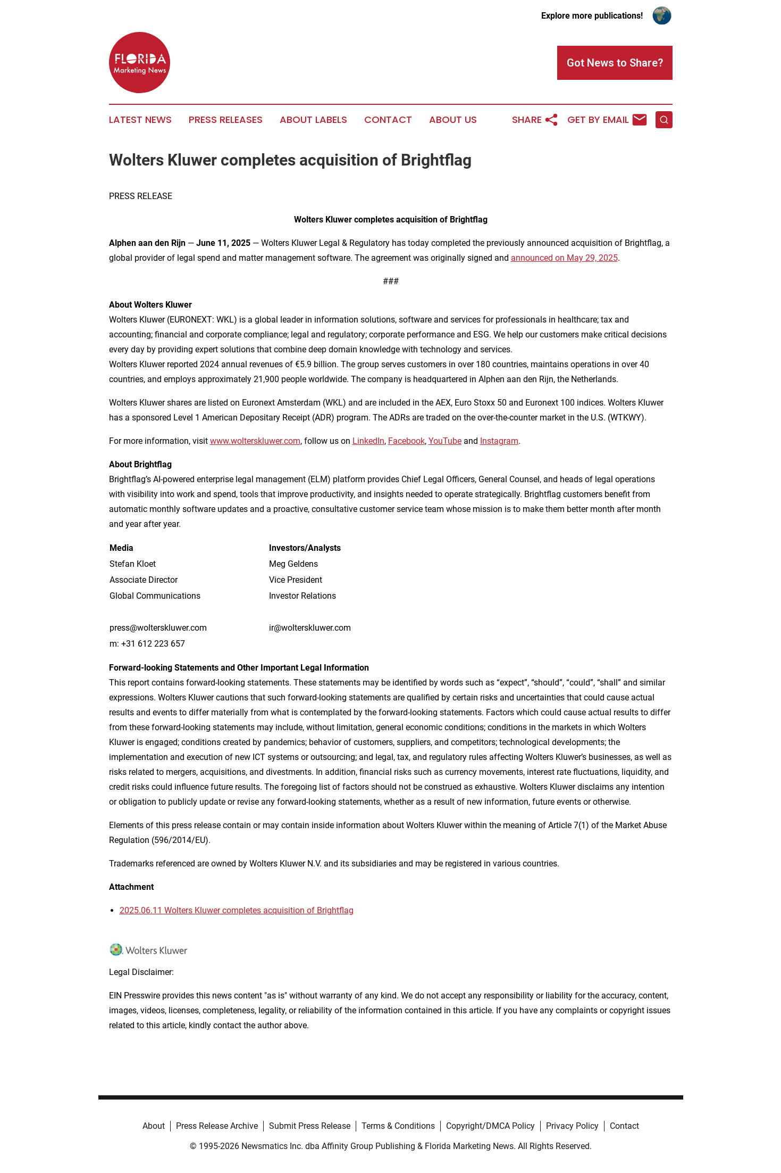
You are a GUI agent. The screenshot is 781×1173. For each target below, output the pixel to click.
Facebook (406, 441)
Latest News (140, 120)
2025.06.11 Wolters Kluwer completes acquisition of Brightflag (237, 910)
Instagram (499, 441)
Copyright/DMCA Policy (490, 1126)
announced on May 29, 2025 (564, 258)
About (153, 1126)
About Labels (313, 120)
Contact (388, 120)
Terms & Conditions (398, 1126)
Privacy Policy (572, 1126)
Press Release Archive (217, 1126)
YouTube (445, 441)
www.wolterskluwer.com (255, 441)
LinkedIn (368, 441)
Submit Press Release (309, 1126)
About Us (453, 120)
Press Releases (226, 120)
